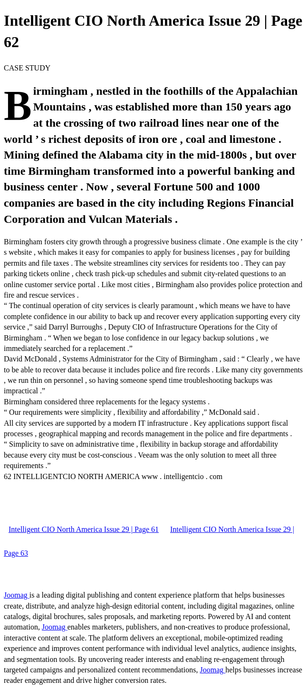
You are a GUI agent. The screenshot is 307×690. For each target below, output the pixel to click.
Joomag (16, 595)
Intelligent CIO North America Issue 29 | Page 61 (84, 529)
